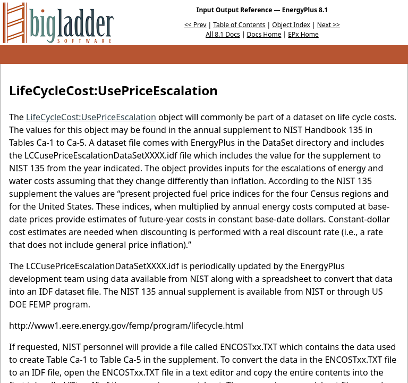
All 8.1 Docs (223, 34)
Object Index (291, 24)
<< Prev (195, 24)
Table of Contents (239, 24)
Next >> (328, 24)
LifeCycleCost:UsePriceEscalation (91, 117)
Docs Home (264, 34)
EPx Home (303, 34)
